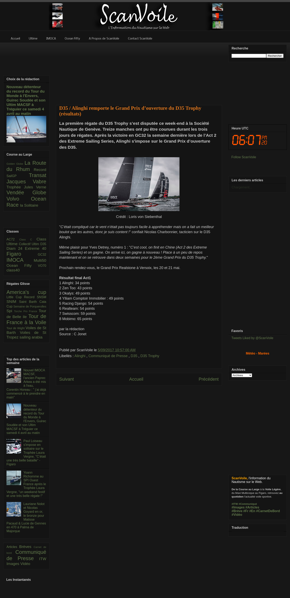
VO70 (42, 265)
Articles (12, 547)
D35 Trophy (149, 356)
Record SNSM (35, 297)
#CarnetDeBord (268, 511)
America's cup (26, 292)
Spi (10, 311)
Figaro (22, 254)
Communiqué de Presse (108, 356)
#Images (238, 507)
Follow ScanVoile (243, 157)
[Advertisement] (139, 71)
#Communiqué (248, 503)
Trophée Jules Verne (26, 187)
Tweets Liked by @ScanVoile (252, 338)
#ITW (235, 503)
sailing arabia (30, 337)
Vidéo (25, 564)
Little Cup (15, 297)
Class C (28, 239)
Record (40, 170)
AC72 (12, 239)
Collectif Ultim (29, 244)
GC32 (42, 254)
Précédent (209, 379)
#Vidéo (237, 514)
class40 (13, 270)
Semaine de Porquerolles (29, 306)
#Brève (237, 511)
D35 (134, 356)
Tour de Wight (16, 328)
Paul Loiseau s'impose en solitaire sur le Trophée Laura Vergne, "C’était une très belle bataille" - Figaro (26, 452)
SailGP (17, 176)
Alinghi (80, 356)
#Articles (252, 507)
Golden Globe (15, 163)
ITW (42, 559)
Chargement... (242, 187)
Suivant (66, 379)
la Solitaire (29, 205)
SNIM (12, 301)
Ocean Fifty (22, 265)
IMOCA (20, 260)
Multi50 (40, 260)
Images (13, 564)
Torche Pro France (26, 311)
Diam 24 (15, 248)
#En (252, 511)
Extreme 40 (35, 248)
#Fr (245, 511)
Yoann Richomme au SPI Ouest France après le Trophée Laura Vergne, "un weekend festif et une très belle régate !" (26, 484)
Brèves (26, 547)
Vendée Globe (26, 192)
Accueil (136, 379)
